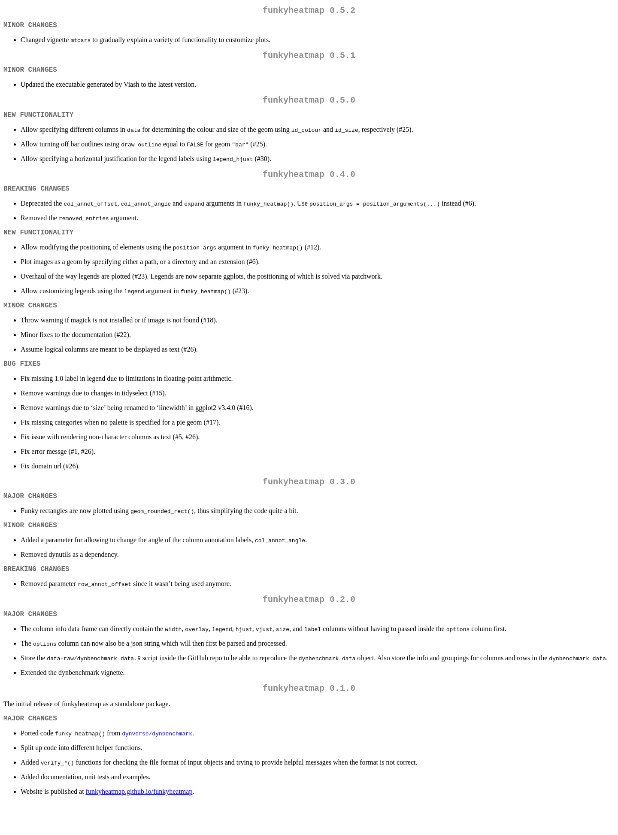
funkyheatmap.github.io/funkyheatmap (139, 824)
